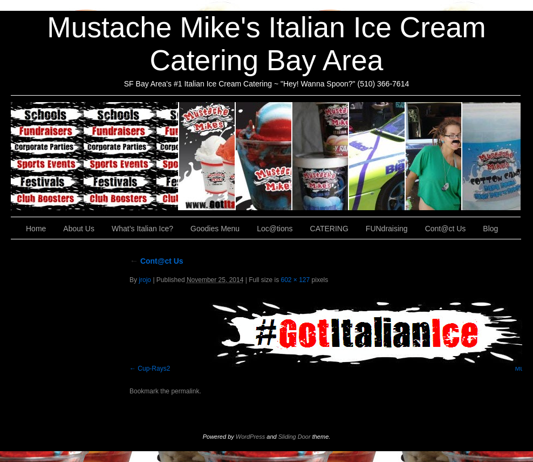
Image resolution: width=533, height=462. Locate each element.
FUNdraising (434, 156)
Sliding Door (294, 436)
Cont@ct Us (491, 156)
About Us (207, 156)
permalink (185, 391)
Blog (490, 228)
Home (36, 228)
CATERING (95, 156)
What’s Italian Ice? (264, 156)
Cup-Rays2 (154, 368)
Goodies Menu (320, 156)
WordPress (250, 436)
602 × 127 (295, 280)
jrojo (145, 280)
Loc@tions (377, 156)
